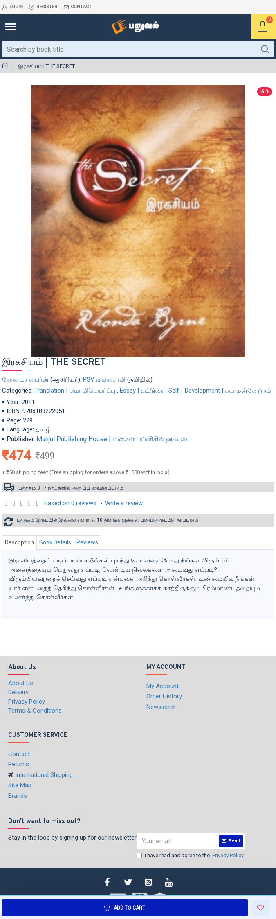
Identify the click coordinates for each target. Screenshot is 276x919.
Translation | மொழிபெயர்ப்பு (74, 390)
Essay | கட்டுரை (142, 390)
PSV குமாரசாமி (104, 379)
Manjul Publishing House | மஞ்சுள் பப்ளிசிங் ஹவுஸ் (111, 439)
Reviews (87, 542)
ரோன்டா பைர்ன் (25, 379)
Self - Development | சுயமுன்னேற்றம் (219, 390)
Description (19, 542)
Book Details (55, 542)
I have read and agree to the (191, 855)
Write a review (124, 503)
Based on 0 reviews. (71, 503)
